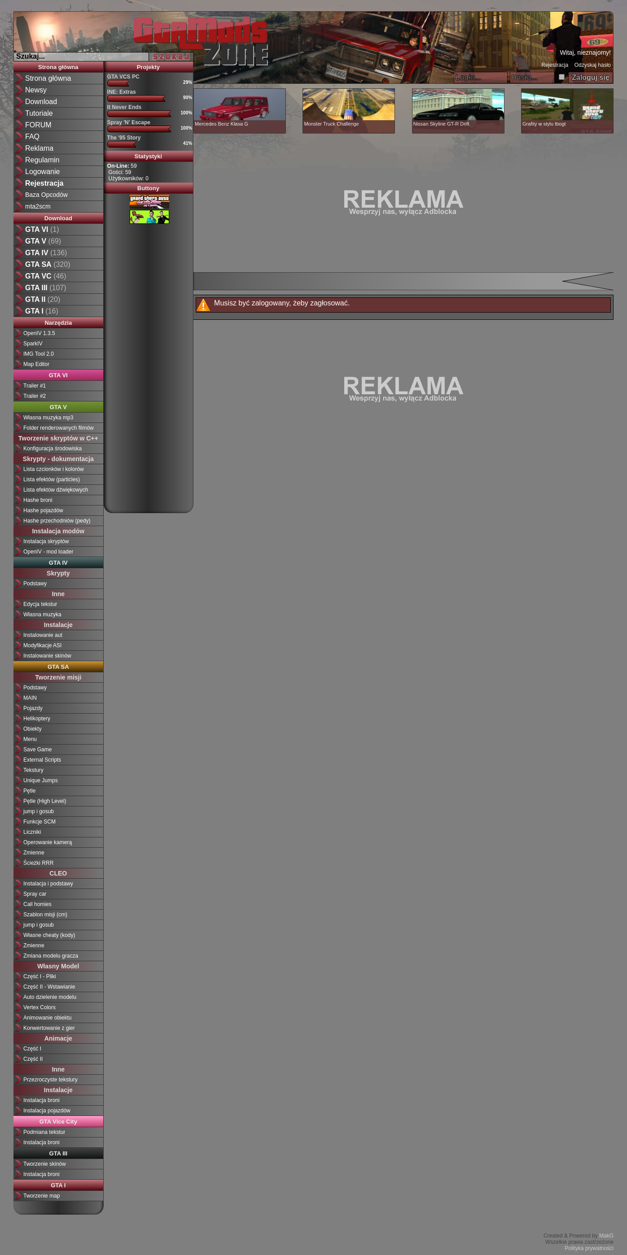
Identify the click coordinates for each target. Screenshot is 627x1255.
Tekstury (33, 770)
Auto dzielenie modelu (49, 997)
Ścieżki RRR (38, 863)
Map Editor (36, 364)
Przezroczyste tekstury (50, 1079)
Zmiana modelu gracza (50, 956)
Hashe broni (38, 500)
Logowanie (42, 171)
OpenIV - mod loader (48, 552)
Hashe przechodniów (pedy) (56, 521)
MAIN (30, 698)
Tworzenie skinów (44, 1164)
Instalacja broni (41, 1100)
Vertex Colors (39, 1007)
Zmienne (33, 853)
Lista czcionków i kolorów (53, 469)
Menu (30, 739)
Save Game (37, 749)
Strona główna (48, 78)
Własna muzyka (42, 614)
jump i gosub (38, 811)
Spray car (34, 894)
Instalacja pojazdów (46, 1110)
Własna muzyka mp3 (48, 417)
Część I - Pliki (39, 976)
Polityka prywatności (589, 1248)
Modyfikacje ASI (42, 645)
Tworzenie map (41, 1196)
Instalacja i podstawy (48, 883)
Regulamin (42, 160)
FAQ (32, 136)
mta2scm (38, 206)
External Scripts (42, 760)
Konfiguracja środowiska (52, 448)
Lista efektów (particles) (51, 479)
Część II (33, 1059)
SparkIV (33, 343)
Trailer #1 (34, 386)
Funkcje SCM (39, 822)
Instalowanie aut (42, 635)
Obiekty (32, 729)
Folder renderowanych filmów (58, 428)
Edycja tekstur (40, 604)
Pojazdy (33, 708)
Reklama (39, 148)
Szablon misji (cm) (45, 914)
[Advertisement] (148, 365)
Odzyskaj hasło (592, 65)
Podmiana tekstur (44, 1132)
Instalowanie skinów (47, 656)
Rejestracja (554, 65)
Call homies (37, 904)
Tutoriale (39, 113)
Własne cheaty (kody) (49, 935)
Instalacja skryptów (46, 541)
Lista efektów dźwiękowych (55, 490)
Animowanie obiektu (47, 1018)
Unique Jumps (40, 780)
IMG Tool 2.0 (38, 354)
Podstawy (35, 583)
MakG (606, 1236)
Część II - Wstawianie (49, 987)
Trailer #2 (34, 396)
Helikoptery (36, 718)
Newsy (36, 90)
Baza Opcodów (46, 194)
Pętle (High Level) (44, 801)
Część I (32, 1049)
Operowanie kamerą (47, 842)
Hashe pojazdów (43, 510)
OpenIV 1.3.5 (39, 333)
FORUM (38, 125)
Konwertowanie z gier (49, 1028)
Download (41, 101)
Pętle (29, 791)
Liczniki (32, 832)
